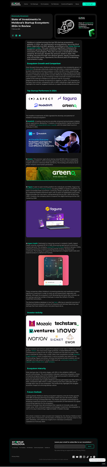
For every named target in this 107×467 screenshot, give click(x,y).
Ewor (43, 362)
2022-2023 (29, 69)
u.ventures (64, 360)
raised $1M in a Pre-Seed (55, 247)
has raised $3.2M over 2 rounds (46, 125)
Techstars (51, 362)
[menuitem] (26, 4)
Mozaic (34, 351)
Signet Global (35, 362)
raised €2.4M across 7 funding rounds (38, 189)
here (55, 302)
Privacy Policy (15, 456)
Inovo (70, 360)
